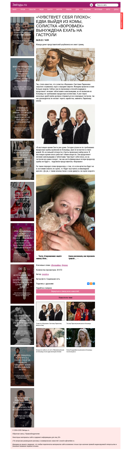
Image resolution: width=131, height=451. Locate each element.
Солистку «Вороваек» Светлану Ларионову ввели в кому (49, 324)
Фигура (59, 9)
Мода (41, 9)
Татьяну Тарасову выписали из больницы (78, 323)
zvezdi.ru (45, 274)
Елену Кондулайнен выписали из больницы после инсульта (79, 351)
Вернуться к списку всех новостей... (65, 291)
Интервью (98, 9)
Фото (108, 9)
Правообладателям (32, 434)
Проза (23, 9)
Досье (116, 9)
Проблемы (87, 9)
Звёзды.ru (19, 4)
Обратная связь (18, 434)
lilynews (65, 265)
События (32, 9)
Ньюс (14, 9)
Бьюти (50, 9)
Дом (77, 9)
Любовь (69, 9)
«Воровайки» (56, 265)
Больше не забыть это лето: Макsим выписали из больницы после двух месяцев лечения (50, 351)
